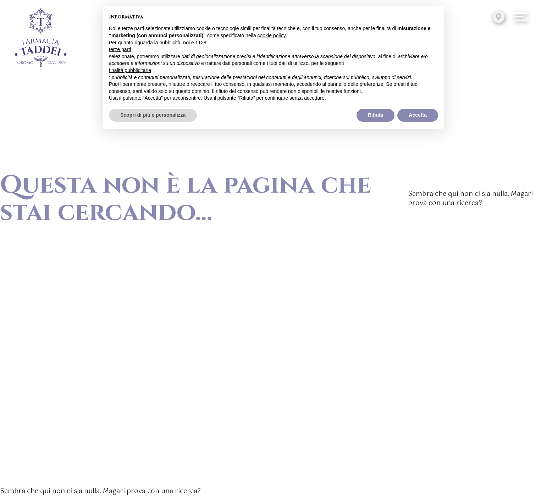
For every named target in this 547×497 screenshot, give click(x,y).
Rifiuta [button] (375, 115)
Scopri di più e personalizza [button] (153, 115)
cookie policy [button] (272, 35)
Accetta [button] (418, 115)
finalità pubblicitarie (130, 70)
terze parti (120, 49)
